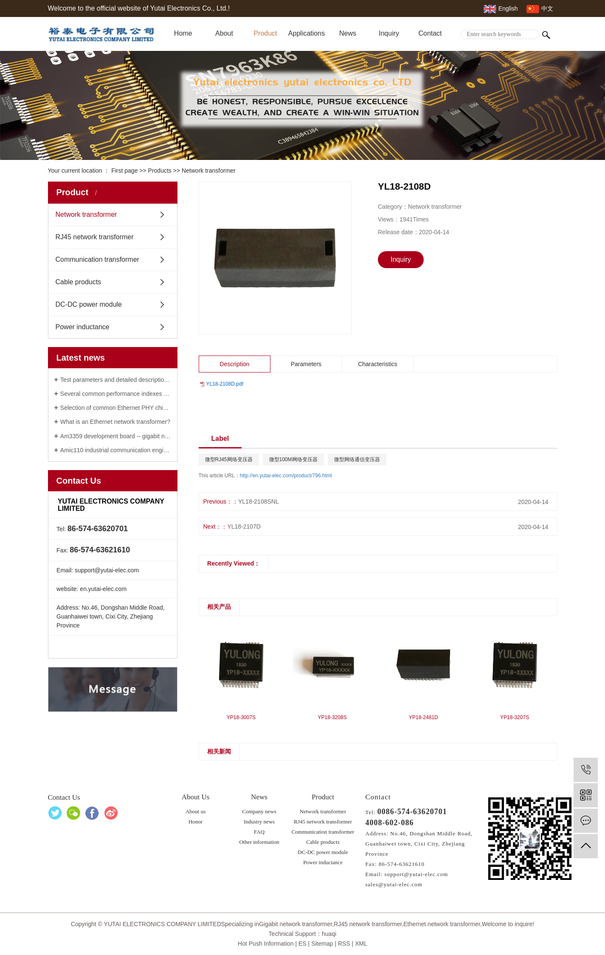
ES (302, 943)
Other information (259, 842)
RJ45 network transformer (95, 237)
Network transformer (209, 170)
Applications (306, 33)
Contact (430, 33)
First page (124, 170)
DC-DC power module (89, 304)
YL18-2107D (244, 526)
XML (361, 943)
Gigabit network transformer (295, 924)
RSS (344, 943)
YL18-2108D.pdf (224, 384)
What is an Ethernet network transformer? (115, 421)
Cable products (78, 282)
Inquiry (389, 33)
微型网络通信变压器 (357, 459)
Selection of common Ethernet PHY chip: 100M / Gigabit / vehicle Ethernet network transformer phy (115, 407)
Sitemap (322, 943)
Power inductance (83, 326)
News (347, 33)
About (224, 33)
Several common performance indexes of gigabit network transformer (115, 393)
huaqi (329, 933)
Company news (259, 811)
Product (265, 33)
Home (183, 33)
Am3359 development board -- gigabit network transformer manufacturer (115, 436)
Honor (196, 821)
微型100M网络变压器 (293, 459)
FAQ (259, 832)
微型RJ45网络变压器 (229, 459)
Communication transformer (97, 259)
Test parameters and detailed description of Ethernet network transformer (115, 379)
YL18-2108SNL (258, 501)
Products (160, 170)
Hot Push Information (266, 943)
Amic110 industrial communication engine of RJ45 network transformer (115, 450)
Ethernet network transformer (441, 924)
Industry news (259, 821)
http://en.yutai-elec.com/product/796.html (286, 476)
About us (195, 811)
